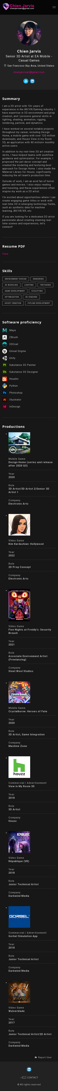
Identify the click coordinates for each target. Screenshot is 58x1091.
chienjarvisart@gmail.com (29, 72)
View (5, 253)
